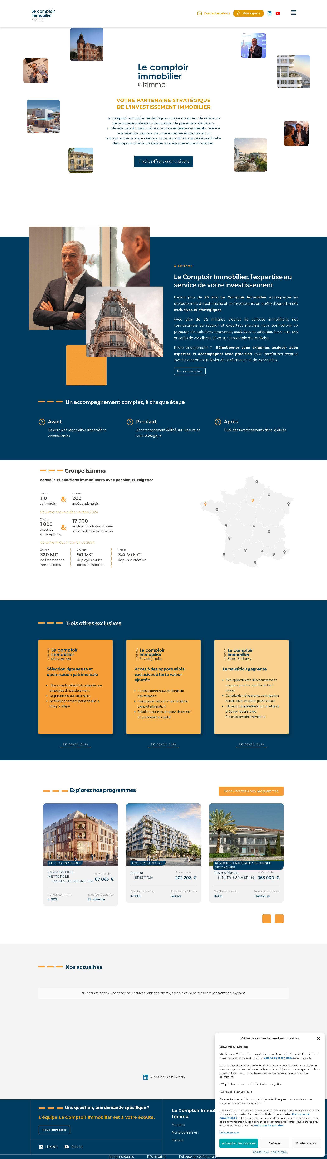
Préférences (306, 1143)
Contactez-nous (213, 13)
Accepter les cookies (239, 1143)
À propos (178, 1125)
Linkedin (48, 1146)
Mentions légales (121, 1157)
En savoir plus (189, 371)
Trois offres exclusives (163, 161)
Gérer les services (229, 1132)
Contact (178, 1140)
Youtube (73, 1146)
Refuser (274, 1143)
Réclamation (156, 1157)
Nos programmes (184, 1132)
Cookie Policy (261, 1151)
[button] (319, 1038)
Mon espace (248, 13)
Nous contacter (54, 1130)
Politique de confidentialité (198, 1157)
